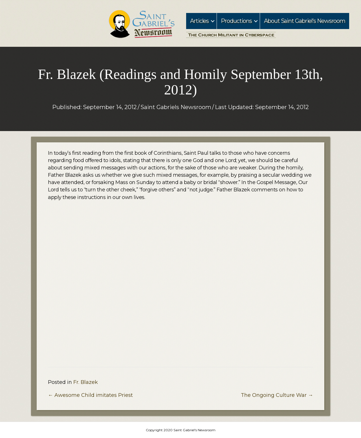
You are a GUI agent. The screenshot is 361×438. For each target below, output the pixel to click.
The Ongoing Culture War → (277, 395)
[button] (213, 21)
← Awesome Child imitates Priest (90, 395)
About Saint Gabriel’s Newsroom (304, 20)
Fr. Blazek (85, 382)
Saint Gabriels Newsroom (175, 107)
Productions (236, 20)
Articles (199, 20)
